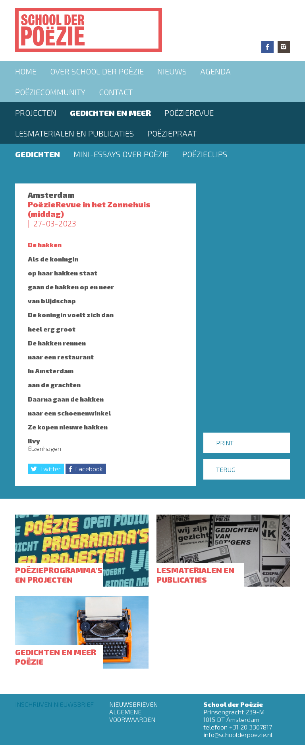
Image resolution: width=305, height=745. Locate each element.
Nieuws (172, 71)
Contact (116, 92)
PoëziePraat (172, 133)
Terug (226, 469)
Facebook (267, 47)
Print (225, 443)
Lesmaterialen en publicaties (74, 133)
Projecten (35, 112)
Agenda (215, 71)
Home (26, 71)
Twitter (50, 468)
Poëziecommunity (50, 92)
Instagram (284, 47)
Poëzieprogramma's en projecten (58, 574)
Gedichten (37, 154)
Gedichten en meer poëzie (55, 656)
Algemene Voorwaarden (132, 715)
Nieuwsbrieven (133, 704)
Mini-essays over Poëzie (121, 154)
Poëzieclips (204, 154)
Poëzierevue (189, 112)
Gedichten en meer (110, 112)
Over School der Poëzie (97, 71)
